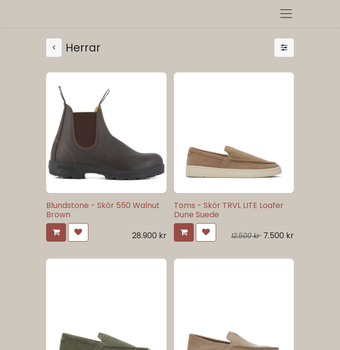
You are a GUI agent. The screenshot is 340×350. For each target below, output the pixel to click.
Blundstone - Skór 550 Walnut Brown (103, 210)
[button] (56, 232)
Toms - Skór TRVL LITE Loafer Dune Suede (229, 210)
